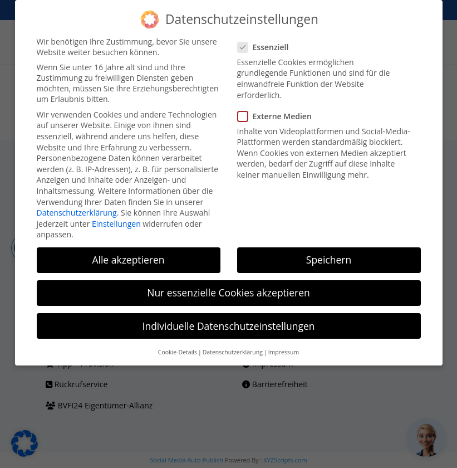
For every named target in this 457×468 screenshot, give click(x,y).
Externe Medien (279, 116)
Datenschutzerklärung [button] (233, 352)
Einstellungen (116, 223)
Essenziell (267, 47)
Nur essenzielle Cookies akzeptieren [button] (228, 292)
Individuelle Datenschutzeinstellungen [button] (228, 326)
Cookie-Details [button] (177, 352)
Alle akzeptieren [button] (128, 259)
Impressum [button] (283, 352)
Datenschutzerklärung (77, 212)
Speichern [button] (328, 259)
